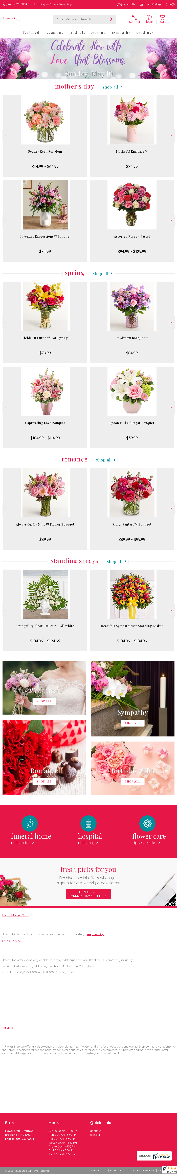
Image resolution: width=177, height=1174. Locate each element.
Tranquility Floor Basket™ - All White (45, 626)
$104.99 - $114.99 (45, 437)
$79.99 (45, 352)
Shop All (110, 87)
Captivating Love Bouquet (45, 423)
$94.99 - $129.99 (132, 251)
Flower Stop (11, 18)
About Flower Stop (15, 915)
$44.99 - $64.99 (45, 166)
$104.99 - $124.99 (45, 640)
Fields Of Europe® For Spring (45, 338)
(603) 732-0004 (17, 4)
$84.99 (132, 166)
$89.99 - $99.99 (132, 539)
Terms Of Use (98, 1170)
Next (171, 135)
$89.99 (45, 539)
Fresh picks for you (88, 875)
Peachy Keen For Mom (45, 151)
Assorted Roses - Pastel (132, 236)
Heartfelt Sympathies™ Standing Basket (132, 626)
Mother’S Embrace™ (132, 151)
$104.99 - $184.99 (132, 640)
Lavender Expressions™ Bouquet (45, 236)
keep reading (95, 934)
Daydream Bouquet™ (132, 338)
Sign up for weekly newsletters (88, 893)
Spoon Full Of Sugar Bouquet (131, 423)
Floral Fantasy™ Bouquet (132, 524)
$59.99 (132, 437)
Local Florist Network (142, 1170)
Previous (5, 135)
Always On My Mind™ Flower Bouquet (45, 524)
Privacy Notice (118, 1170)
